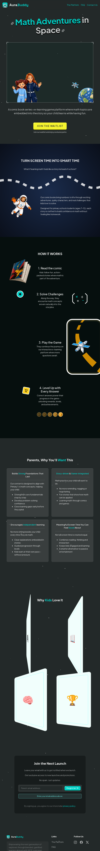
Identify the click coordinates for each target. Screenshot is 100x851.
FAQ (83, 5)
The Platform (73, 5)
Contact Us (92, 5)
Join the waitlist (50, 125)
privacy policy (69, 806)
